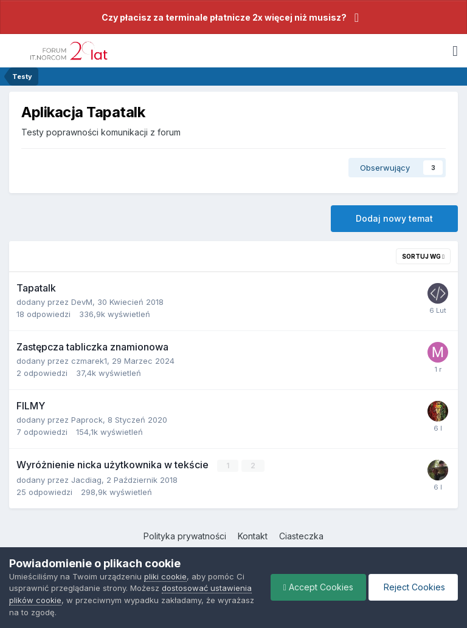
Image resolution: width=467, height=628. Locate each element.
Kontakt (253, 536)
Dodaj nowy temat (394, 218)
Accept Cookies (318, 587)
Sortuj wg (423, 256)
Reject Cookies (413, 587)
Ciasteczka (301, 536)
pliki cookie (165, 576)
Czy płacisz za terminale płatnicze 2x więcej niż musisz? (224, 17)
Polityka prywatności (185, 536)
